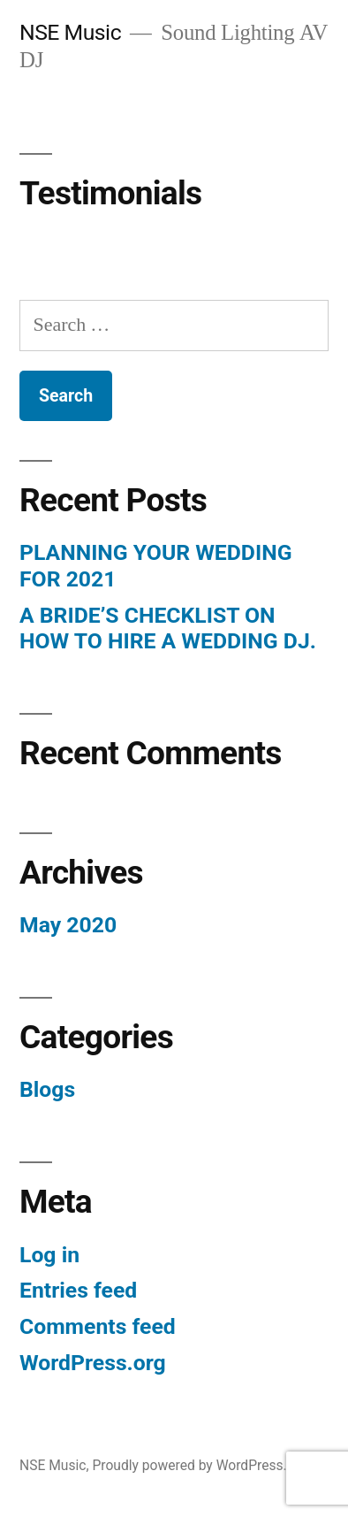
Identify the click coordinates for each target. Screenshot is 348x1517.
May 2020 (68, 925)
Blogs (47, 1089)
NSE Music (70, 32)
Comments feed (97, 1326)
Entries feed (78, 1290)
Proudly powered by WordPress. (189, 1465)
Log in (49, 1255)
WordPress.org (92, 1362)
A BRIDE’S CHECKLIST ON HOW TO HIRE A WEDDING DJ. (167, 628)
